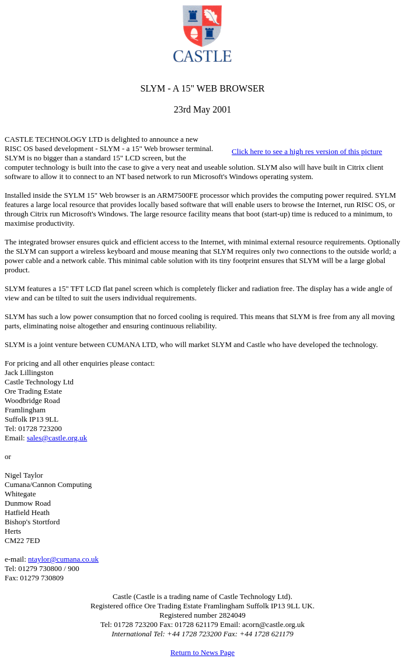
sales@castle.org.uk (57, 437)
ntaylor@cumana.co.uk (63, 559)
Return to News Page (202, 652)
